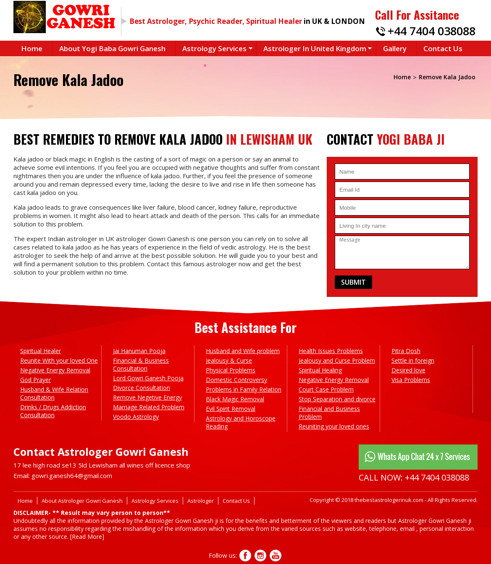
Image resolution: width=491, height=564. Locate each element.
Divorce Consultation (141, 388)
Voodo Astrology (136, 417)
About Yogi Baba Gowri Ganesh (112, 48)
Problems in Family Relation (243, 389)
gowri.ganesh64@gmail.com (72, 475)
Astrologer (200, 500)
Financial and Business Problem (329, 413)
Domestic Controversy (236, 380)
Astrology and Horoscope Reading (241, 422)
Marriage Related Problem (148, 407)
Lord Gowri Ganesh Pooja (148, 378)
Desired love (408, 370)
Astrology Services (214, 48)
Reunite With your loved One (59, 360)
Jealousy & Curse (229, 360)
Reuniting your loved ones (334, 426)
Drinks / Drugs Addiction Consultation (53, 411)
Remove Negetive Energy (147, 397)
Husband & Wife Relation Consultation (54, 393)
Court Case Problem (326, 389)
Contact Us (442, 48)
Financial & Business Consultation (141, 364)
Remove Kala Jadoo (447, 77)
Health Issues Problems (331, 351)
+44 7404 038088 (431, 31)
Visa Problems (410, 380)
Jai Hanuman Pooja (139, 351)
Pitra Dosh (405, 351)
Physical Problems (230, 370)
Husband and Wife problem (243, 351)
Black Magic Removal (235, 399)
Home (31, 48)
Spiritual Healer (40, 351)
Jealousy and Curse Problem (337, 360)
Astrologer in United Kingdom (314, 48)
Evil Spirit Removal (230, 409)
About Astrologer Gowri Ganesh (82, 500)
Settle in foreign (412, 360)
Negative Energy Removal (55, 370)
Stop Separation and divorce (337, 399)
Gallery (395, 48)
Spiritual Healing (320, 370)
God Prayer (35, 380)
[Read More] (87, 537)
